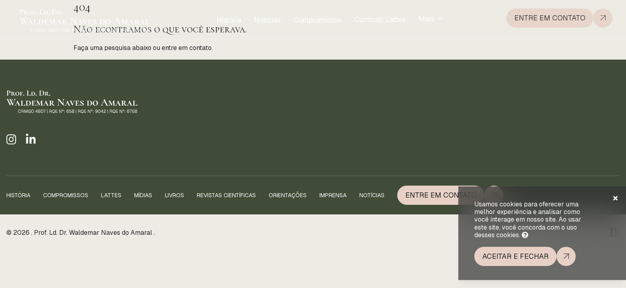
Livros (174, 195)
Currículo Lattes (380, 18)
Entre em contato (549, 16)
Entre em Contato (440, 195)
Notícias (267, 19)
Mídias (143, 195)
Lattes (111, 195)
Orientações (288, 195)
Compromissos (317, 19)
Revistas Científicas (226, 195)
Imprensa (333, 195)
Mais (426, 17)
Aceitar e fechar (515, 256)
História (228, 19)
